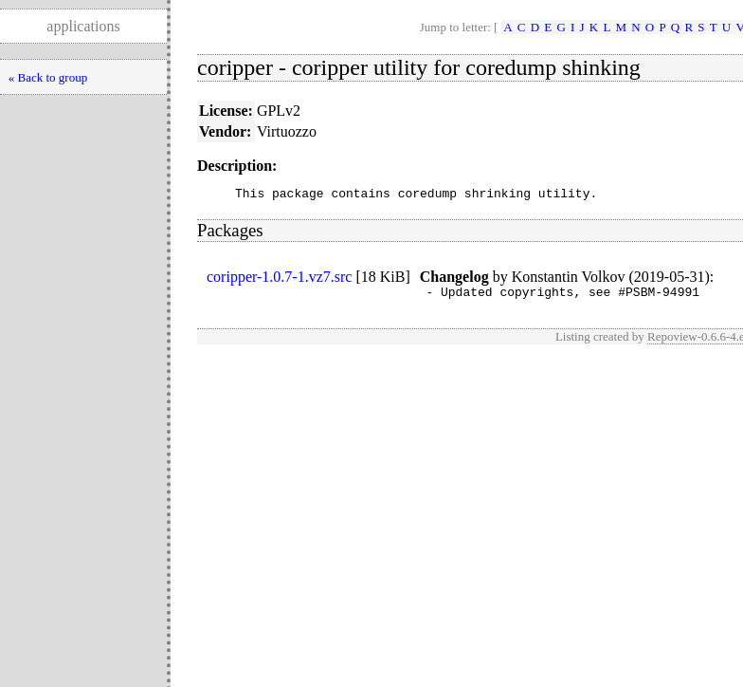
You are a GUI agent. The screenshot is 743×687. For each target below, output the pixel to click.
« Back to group (48, 77)
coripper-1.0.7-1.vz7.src (279, 279)
